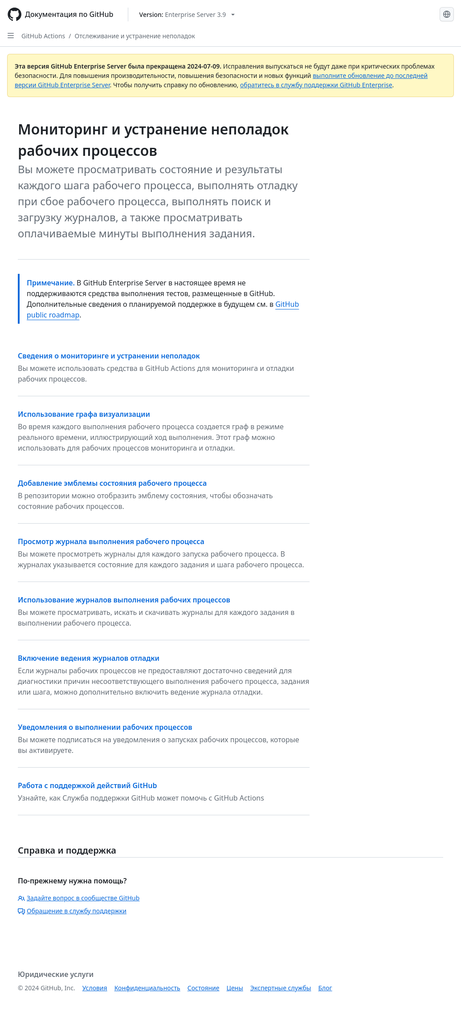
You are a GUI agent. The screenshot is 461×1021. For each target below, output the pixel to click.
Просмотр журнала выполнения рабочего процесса (111, 541)
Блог (325, 988)
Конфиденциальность (147, 988)
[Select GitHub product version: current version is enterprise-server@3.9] (187, 14)
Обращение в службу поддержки (72, 911)
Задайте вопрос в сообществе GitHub (78, 898)
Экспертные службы (280, 988)
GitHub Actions (43, 36)
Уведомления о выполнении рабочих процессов (105, 727)
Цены (235, 988)
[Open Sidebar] (11, 35)
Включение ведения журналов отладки (88, 658)
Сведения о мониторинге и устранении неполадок (109, 356)
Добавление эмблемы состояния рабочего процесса (112, 483)
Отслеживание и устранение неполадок (135, 36)
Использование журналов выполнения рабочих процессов (124, 600)
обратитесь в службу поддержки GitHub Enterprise (316, 85)
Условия (94, 988)
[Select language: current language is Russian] (447, 14)
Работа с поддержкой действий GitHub (87, 785)
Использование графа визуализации (84, 414)
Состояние (204, 988)
